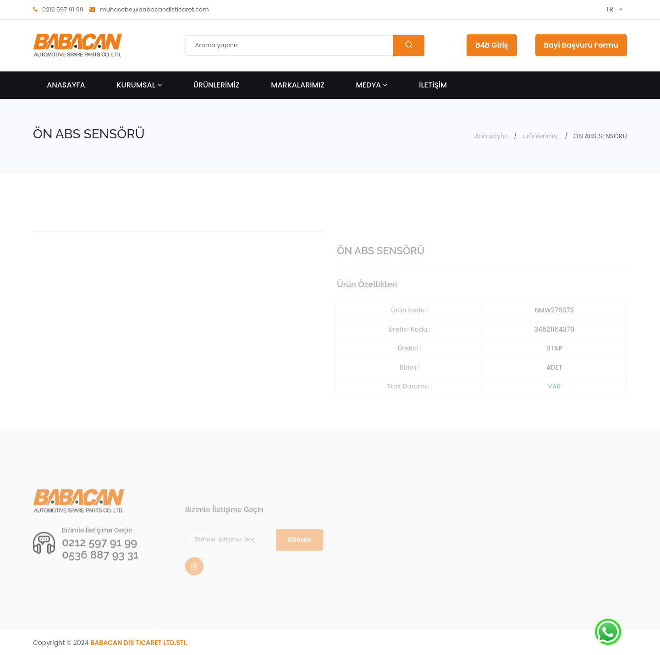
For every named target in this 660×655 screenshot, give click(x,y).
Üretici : (410, 364)
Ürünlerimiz (540, 136)
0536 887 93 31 (100, 568)
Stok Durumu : (409, 402)
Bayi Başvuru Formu (581, 45)
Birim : (409, 383)
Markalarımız (297, 85)
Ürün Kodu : (409, 326)
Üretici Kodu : (410, 345)
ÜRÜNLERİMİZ (216, 85)
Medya (372, 85)
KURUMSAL (139, 85)
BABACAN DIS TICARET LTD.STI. (138, 642)
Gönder (299, 556)
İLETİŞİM (433, 85)
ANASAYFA (66, 85)
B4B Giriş (491, 45)
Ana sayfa (491, 136)
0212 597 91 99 (99, 556)
